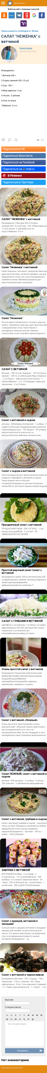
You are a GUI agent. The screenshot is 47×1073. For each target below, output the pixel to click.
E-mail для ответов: (13, 1007)
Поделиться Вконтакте (17, 155)
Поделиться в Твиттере (18, 182)
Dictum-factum (26, 48)
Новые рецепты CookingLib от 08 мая (19, 31)
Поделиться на (18, 169)
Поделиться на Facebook (19, 162)
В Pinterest (15, 175)
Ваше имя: (9, 1000)
